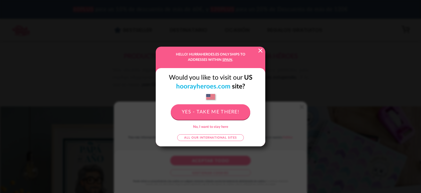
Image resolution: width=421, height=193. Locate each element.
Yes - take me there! (210, 112)
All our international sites (210, 137)
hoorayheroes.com (203, 86)
